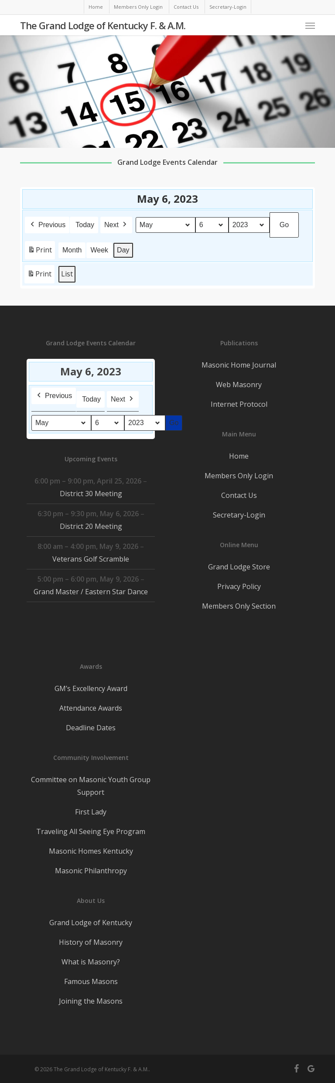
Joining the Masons (91, 1001)
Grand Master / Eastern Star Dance (91, 591)
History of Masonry (91, 942)
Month (72, 249)
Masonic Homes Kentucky (91, 851)
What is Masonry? (91, 962)
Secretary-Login (239, 515)
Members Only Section (239, 606)
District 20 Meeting (91, 526)
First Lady (90, 812)
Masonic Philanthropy (91, 870)
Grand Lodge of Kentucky (90, 922)
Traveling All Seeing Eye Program (90, 831)
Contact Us (239, 495)
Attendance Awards (90, 708)
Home (239, 456)
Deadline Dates (91, 727)
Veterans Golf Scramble (90, 559)
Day (123, 249)
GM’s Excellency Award (91, 688)
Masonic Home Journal (239, 365)
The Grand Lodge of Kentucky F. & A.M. (102, 25)
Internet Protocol (239, 404)
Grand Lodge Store (239, 567)
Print (39, 251)
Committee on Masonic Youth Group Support (90, 786)
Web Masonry (239, 384)
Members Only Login (239, 475)
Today (84, 224)
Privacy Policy (239, 586)
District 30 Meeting (91, 493)
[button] (310, 25)
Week (100, 249)
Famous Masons (91, 981)
